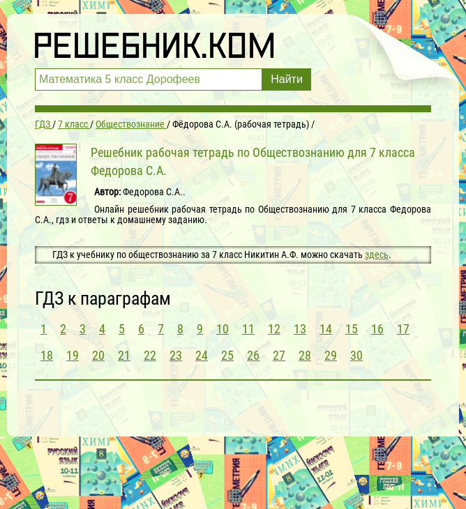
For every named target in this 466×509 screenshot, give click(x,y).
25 (227, 355)
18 (46, 355)
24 (201, 355)
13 (300, 328)
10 (222, 328)
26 (253, 355)
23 (176, 355)
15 (351, 328)
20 (98, 355)
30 (356, 355)
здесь (377, 254)
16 (377, 328)
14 (326, 328)
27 (279, 355)
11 (248, 328)
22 (150, 355)
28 (305, 355)
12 (274, 328)
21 (124, 355)
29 (330, 355)
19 (72, 355)
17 (403, 328)
